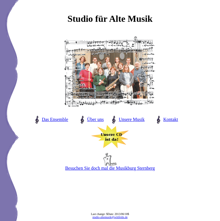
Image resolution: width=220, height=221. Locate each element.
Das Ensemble (55, 119)
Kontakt (170, 119)
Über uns (95, 119)
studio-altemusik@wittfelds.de (110, 217)
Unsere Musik (131, 119)
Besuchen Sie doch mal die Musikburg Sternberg (110, 166)
